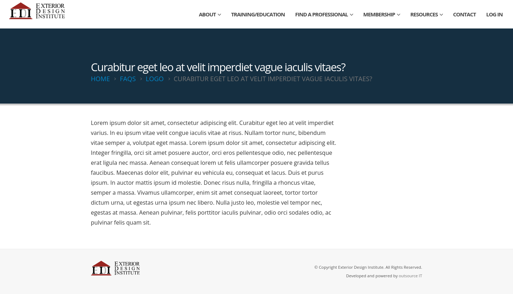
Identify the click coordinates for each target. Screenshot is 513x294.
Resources (424, 14)
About (207, 14)
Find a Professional (321, 14)
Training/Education (258, 14)
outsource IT (410, 275)
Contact (464, 14)
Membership (379, 14)
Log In (494, 14)
